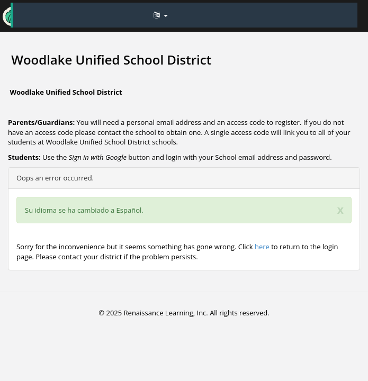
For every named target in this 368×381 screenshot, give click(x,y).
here (262, 246)
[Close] (340, 209)
